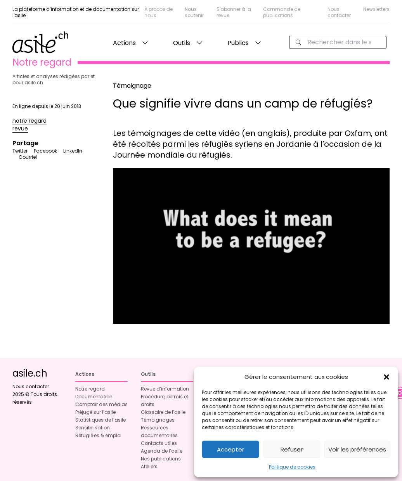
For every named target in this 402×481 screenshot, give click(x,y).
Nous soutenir (194, 12)
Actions (124, 42)
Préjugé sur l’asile (95, 412)
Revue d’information (165, 388)
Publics (238, 42)
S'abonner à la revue (234, 12)
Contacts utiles (159, 443)
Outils (181, 42)
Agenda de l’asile (161, 451)
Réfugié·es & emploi (98, 435)
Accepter (230, 449)
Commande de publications (281, 12)
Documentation (94, 396)
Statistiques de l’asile (100, 420)
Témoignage (132, 85)
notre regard (29, 121)
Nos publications (161, 458)
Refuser (292, 449)
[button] (386, 377)
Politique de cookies (292, 467)
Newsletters (376, 9)
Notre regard (90, 388)
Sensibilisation (92, 427)
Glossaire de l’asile (163, 412)
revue (20, 128)
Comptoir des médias (101, 404)
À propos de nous (158, 12)
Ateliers (149, 466)
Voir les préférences (357, 449)
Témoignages (158, 420)
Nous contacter (339, 12)
